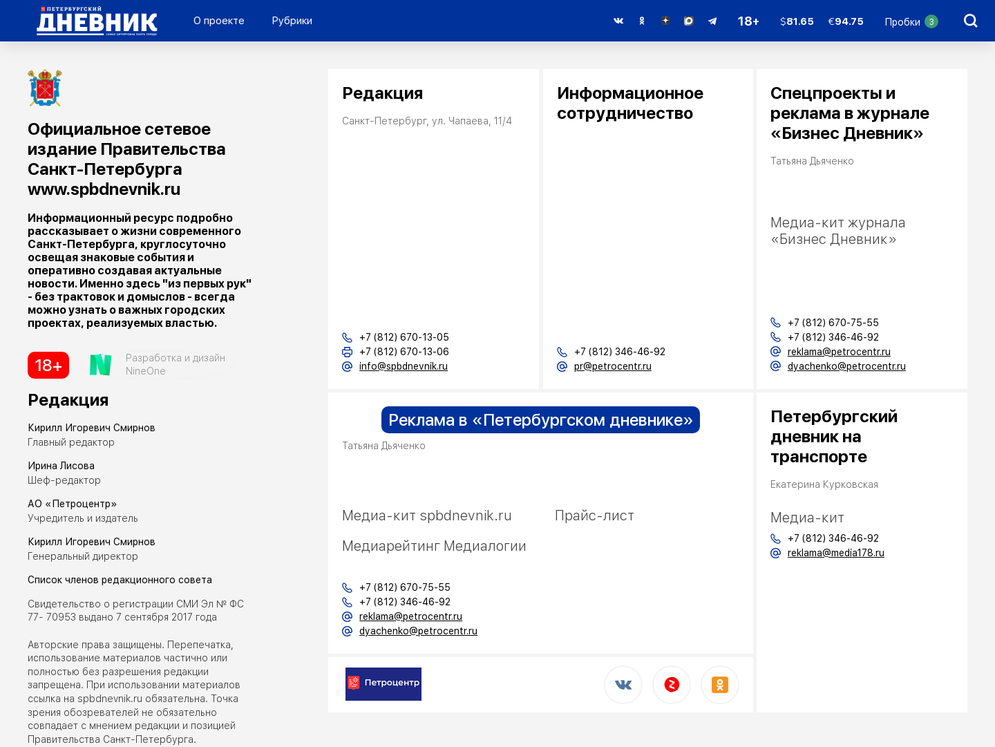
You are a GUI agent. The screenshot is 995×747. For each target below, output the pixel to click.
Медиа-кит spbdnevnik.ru (427, 515)
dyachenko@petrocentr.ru (418, 630)
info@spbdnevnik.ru (403, 366)
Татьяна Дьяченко (384, 445)
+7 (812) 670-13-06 (404, 351)
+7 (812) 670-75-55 (405, 587)
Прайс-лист (594, 515)
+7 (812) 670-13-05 (404, 337)
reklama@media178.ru (836, 552)
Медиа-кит (807, 517)
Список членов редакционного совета (120, 579)
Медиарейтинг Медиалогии (434, 546)
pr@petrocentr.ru (613, 366)
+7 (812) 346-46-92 (619, 351)
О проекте (219, 21)
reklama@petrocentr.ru (410, 616)
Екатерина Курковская (824, 484)
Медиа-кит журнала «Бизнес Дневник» (838, 230)
